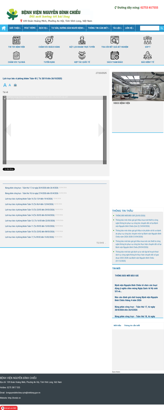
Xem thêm (116, 372)
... (105, 243)
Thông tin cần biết (132, 325)
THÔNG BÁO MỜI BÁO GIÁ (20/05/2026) (130, 216)
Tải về (5, 92)
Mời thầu (117, 325)
